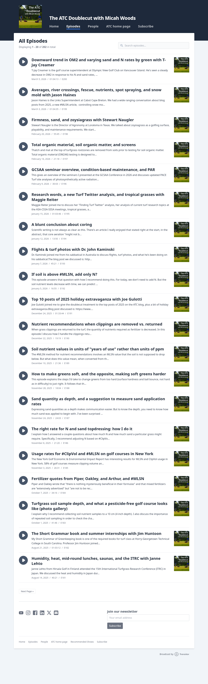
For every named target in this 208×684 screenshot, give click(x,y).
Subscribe (145, 26)
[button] (23, 61)
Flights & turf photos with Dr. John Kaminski (73, 249)
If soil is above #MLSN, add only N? (64, 274)
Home (54, 26)
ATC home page (118, 26)
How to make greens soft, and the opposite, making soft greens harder (99, 373)
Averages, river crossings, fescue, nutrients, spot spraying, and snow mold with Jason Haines (96, 92)
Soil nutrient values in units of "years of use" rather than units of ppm (98, 349)
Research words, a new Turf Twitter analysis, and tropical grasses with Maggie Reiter (98, 197)
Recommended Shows (82, 641)
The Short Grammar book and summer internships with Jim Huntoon (96, 533)
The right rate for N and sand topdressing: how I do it (82, 428)
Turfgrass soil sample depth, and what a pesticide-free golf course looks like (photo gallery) (99, 506)
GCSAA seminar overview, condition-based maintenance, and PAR (93, 169)
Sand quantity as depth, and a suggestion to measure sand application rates (98, 401)
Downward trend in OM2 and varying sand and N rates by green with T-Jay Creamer (99, 62)
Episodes (73, 26)
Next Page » (27, 591)
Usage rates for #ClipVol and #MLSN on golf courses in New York (92, 453)
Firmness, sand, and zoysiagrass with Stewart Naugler (83, 119)
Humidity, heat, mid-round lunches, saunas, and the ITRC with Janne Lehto (96, 561)
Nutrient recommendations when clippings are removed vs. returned (97, 324)
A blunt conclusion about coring (62, 224)
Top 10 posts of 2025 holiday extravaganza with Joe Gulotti (87, 299)
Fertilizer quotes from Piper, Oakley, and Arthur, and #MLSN (88, 478)
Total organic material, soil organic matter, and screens (84, 144)
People (93, 26)
